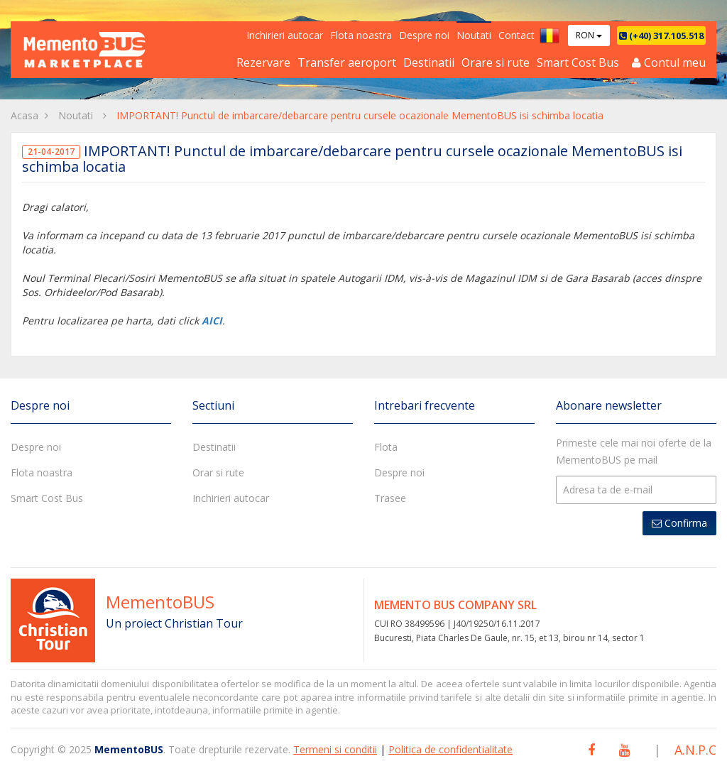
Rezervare (263, 62)
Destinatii (428, 62)
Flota (386, 447)
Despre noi (424, 35)
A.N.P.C (695, 749)
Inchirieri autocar (284, 35)
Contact (516, 35)
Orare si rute (495, 62)
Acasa (24, 115)
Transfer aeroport (346, 62)
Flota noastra (361, 35)
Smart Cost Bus (578, 62)
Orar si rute (218, 472)
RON (589, 35)
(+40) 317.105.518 (661, 35)
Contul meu (669, 62)
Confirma (679, 523)
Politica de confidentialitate (450, 749)
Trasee (390, 498)
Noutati (474, 35)
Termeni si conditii (335, 749)
